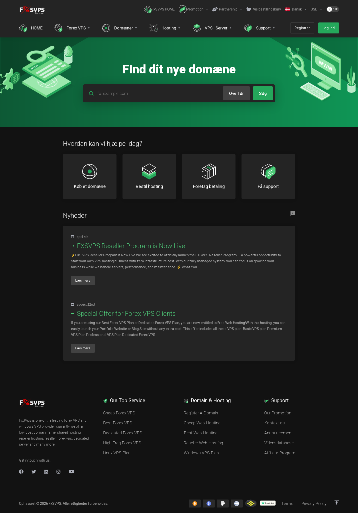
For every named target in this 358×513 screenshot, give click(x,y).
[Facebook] (21, 471)
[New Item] (58, 471)
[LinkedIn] (46, 471)
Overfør (236, 93)
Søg (263, 93)
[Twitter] (34, 471)
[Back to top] (336, 502)
